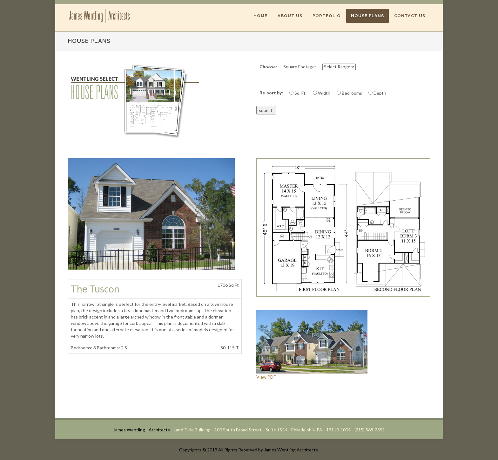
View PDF (266, 377)
